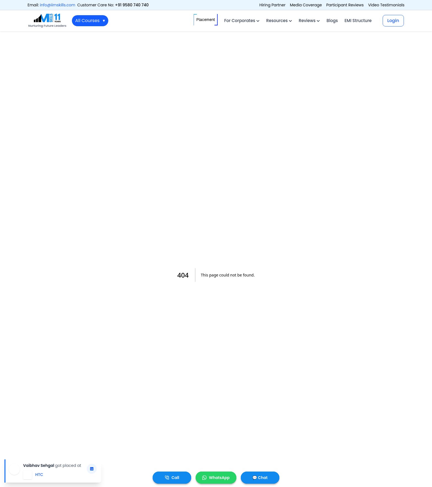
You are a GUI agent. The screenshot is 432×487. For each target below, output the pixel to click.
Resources (279, 20)
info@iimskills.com (57, 5)
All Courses (90, 20)
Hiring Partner (272, 5)
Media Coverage (306, 5)
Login (393, 20)
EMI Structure (357, 20)
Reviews (309, 20)
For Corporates (242, 20)
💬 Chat (260, 477)
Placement (206, 19)
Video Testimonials (386, 5)
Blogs (332, 20)
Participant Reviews (345, 5)
